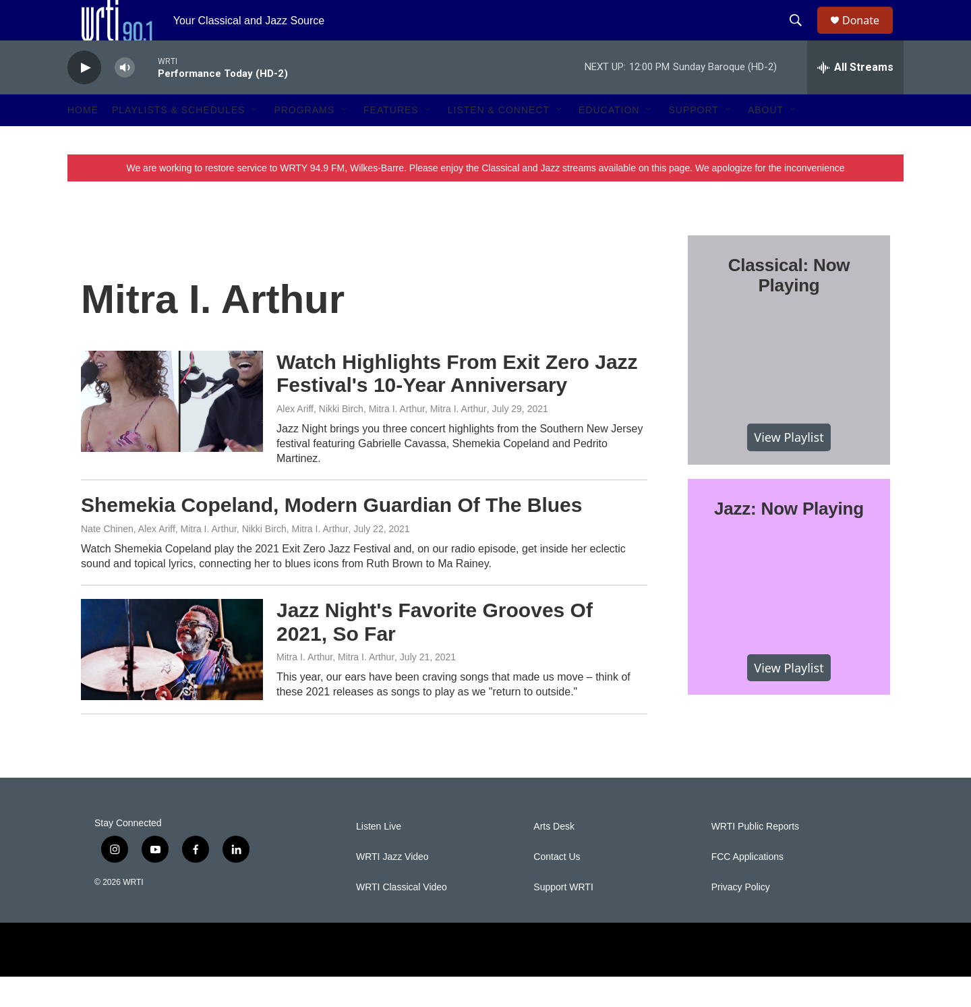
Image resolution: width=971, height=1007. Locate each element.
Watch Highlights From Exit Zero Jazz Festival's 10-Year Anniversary (457, 404)
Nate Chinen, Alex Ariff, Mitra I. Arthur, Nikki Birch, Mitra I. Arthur (215, 559)
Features (391, 140)
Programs (304, 140)
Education (609, 140)
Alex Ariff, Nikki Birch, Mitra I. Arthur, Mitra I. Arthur (381, 439)
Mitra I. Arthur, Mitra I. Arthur (335, 687)
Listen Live (378, 857)
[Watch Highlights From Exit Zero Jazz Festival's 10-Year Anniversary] (172, 431)
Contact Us (556, 887)
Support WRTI (563, 918)
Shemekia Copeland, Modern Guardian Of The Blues (331, 535)
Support (693, 140)
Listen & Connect (499, 140)
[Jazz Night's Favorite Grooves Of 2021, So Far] (172, 679)
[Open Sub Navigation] (254, 140)
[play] (84, 98)
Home (82, 140)
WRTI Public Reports (755, 857)
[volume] (124, 98)
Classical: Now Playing (789, 305)
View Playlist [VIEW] (788, 467)
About (766, 140)
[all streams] (855, 98)
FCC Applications (747, 887)
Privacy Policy (740, 918)
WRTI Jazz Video (392, 887)
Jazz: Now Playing (789, 539)
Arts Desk (554, 857)
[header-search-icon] (802, 36)
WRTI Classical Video (401, 918)
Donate (869, 35)
